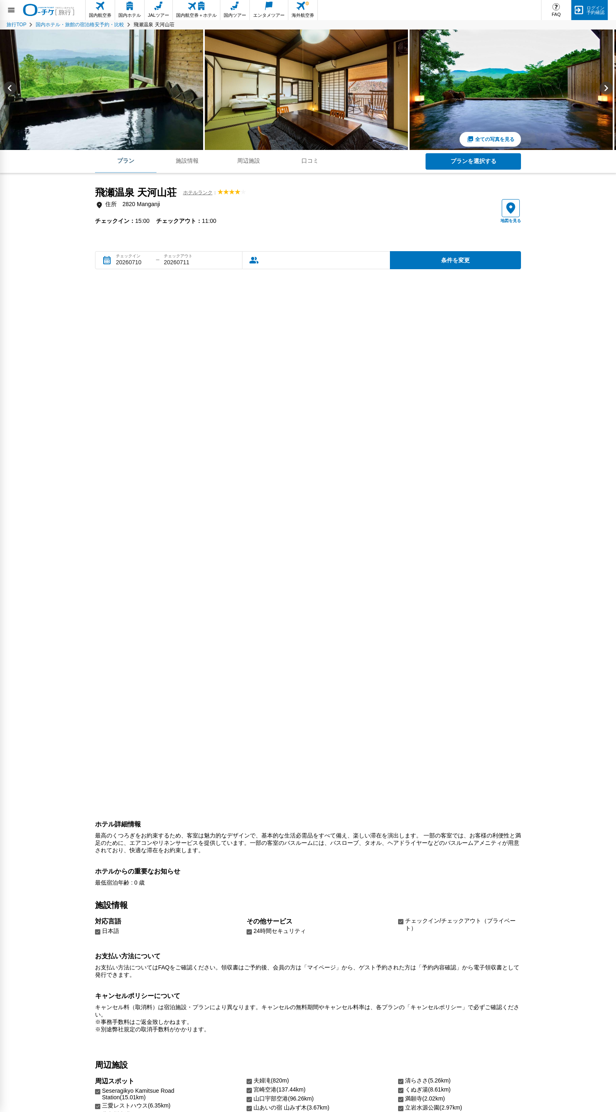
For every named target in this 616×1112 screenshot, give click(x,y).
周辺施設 (248, 160)
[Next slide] (606, 90)
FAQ (556, 14)
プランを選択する (473, 161)
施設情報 (187, 160)
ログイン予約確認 (596, 10)
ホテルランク (198, 192)
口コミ (310, 160)
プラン (125, 160)
